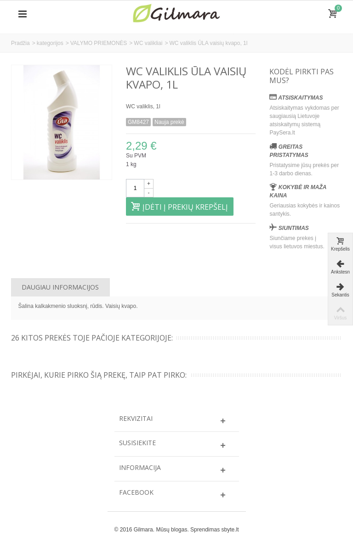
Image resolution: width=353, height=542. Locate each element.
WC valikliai (148, 43)
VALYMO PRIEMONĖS (98, 43)
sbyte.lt (230, 529)
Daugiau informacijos (60, 287)
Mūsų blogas (171, 529)
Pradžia (20, 43)
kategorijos (50, 43)
